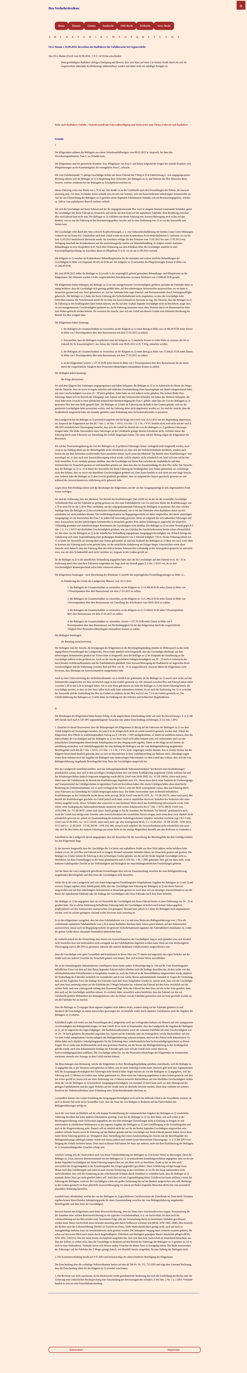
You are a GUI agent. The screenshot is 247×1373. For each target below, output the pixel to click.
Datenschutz (76, 1349)
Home (61, 25)
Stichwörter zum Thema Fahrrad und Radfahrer (161, 124)
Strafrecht (108, 25)
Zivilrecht (145, 25)
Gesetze (91, 25)
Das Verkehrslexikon (64, 8)
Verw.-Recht (163, 25)
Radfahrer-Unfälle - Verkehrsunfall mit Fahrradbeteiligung (98, 124)
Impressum (174, 1349)
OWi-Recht (127, 25)
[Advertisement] (124, 100)
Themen (76, 25)
